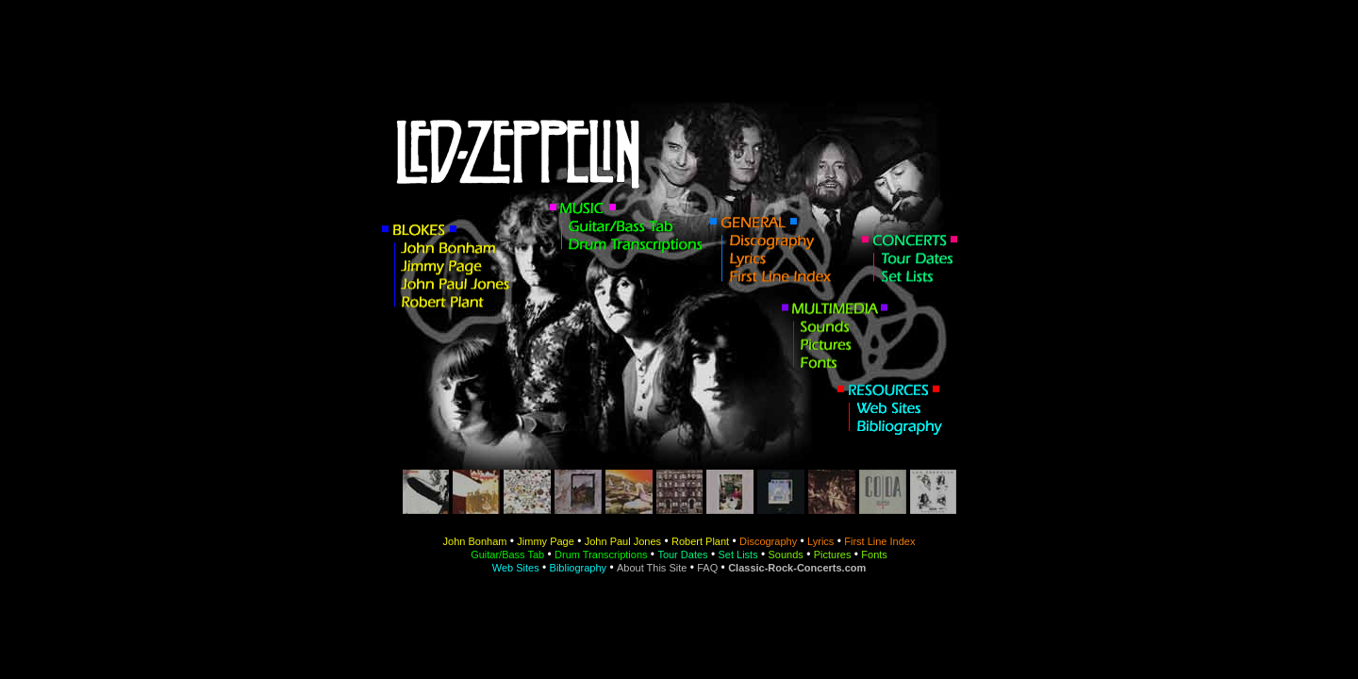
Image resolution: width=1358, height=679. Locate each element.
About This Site (652, 567)
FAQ (707, 567)
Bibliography (578, 567)
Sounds (786, 554)
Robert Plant (700, 541)
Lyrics (820, 541)
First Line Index (879, 541)
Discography (768, 541)
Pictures (833, 554)
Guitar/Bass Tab (507, 554)
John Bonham (475, 541)
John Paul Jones (623, 541)
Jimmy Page (545, 541)
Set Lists (737, 554)
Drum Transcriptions (601, 554)
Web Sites (515, 567)
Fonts (874, 554)
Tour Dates (682, 554)
